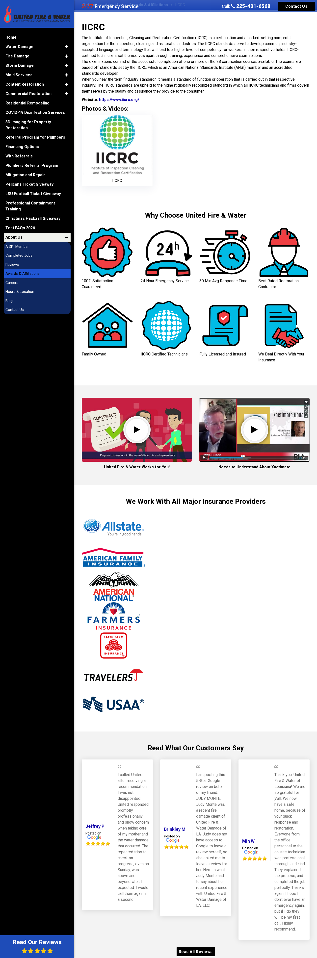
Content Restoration (24, 84)
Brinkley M (174, 829)
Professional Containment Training (30, 206)
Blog (9, 301)
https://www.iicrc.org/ (118, 99)
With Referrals (19, 156)
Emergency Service (110, 6)
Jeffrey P (94, 826)
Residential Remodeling (27, 103)
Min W (248, 841)
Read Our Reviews (37, 946)
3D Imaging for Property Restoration (28, 125)
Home (11, 37)
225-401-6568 (250, 6)
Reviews (12, 264)
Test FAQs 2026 (20, 228)
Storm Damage (19, 65)
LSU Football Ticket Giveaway (33, 193)
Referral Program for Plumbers (35, 137)
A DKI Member (17, 246)
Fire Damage (17, 56)
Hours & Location (19, 291)
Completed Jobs (18, 255)
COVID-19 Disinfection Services (35, 112)
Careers (11, 282)
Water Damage (19, 46)
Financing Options (22, 146)
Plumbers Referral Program (31, 165)
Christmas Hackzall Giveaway (32, 218)
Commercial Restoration (28, 93)
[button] (66, 46)
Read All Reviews (196, 951)
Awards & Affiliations (22, 273)
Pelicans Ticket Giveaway (29, 184)
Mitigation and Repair (25, 175)
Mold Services (18, 75)
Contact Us (296, 6)
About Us (14, 237)
